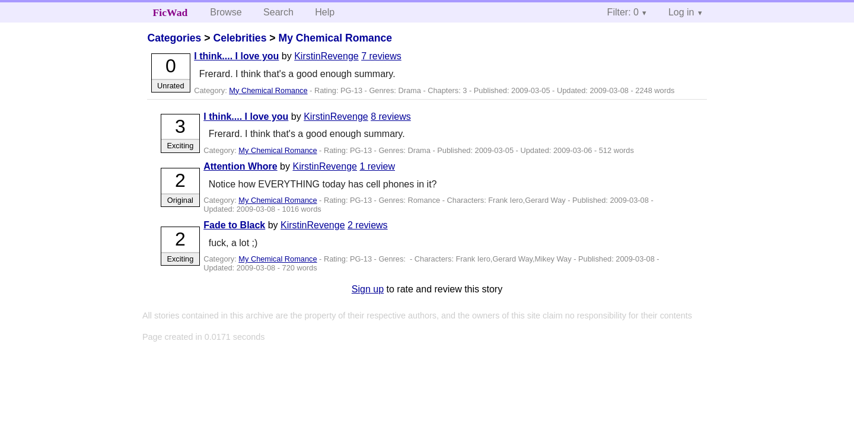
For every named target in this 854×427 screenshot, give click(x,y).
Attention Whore (240, 166)
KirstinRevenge (326, 56)
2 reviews (368, 225)
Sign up (368, 289)
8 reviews (391, 116)
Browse (225, 12)
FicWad (170, 12)
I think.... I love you (236, 56)
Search (278, 12)
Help (324, 12)
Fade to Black (234, 225)
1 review (377, 166)
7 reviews (381, 56)
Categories (174, 38)
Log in (681, 12)
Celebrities (239, 38)
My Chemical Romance (335, 38)
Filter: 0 (623, 12)
